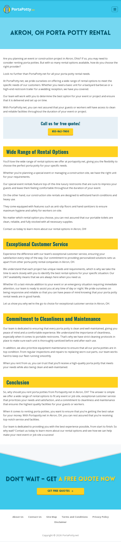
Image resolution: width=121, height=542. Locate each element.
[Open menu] (115, 9)
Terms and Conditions (75, 517)
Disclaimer (60, 522)
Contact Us (35, 517)
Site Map (51, 517)
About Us (17, 517)
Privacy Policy (100, 517)
